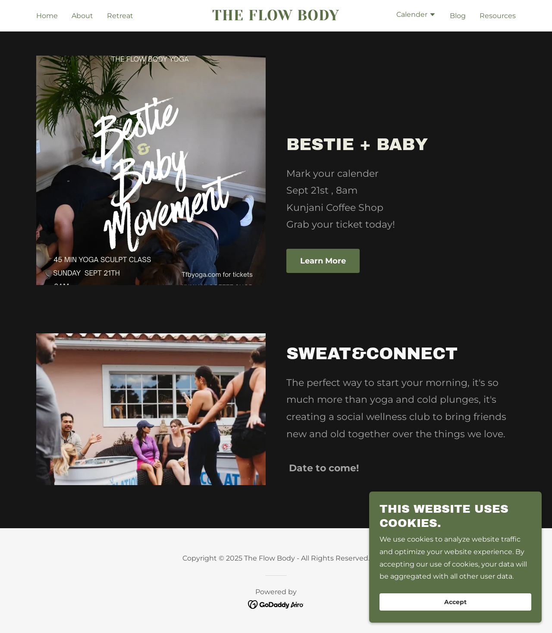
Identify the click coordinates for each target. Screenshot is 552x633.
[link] (276, 18)
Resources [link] (498, 16)
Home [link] (47, 16)
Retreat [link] (120, 16)
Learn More (323, 261)
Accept (455, 602)
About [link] (82, 16)
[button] (416, 15)
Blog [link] (458, 16)
